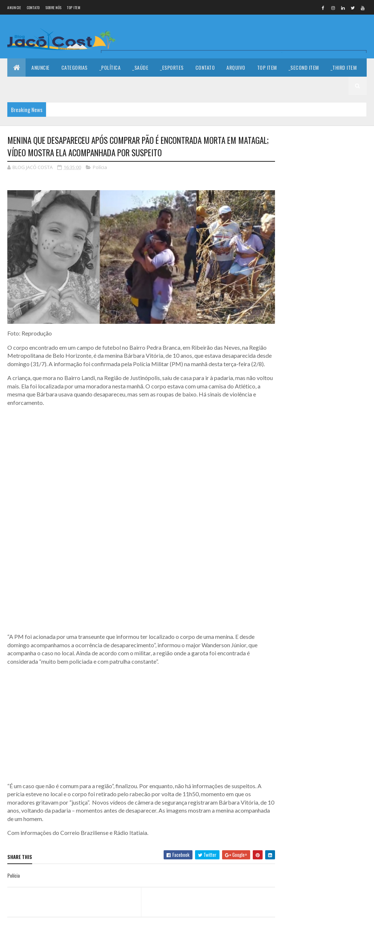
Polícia (100, 167)
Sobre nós (53, 7)
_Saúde (140, 67)
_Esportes (172, 67)
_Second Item (304, 67)
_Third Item (344, 67)
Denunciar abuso (304, 352)
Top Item (73, 7)
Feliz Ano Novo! (332, 238)
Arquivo (235, 67)
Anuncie (14, 7)
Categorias (74, 67)
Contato (33, 7)
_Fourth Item (28, 85)
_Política (110, 67)
